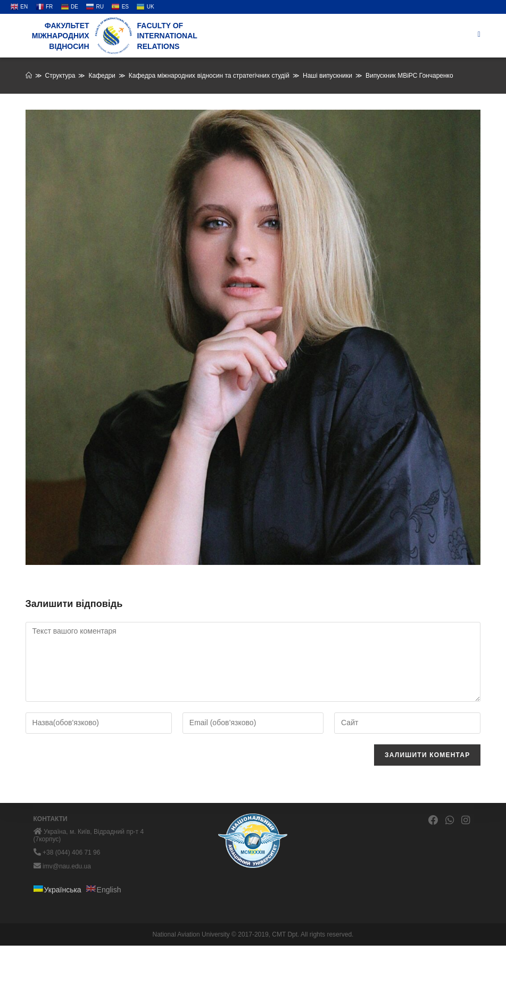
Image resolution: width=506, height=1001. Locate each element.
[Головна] (29, 75)
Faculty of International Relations (167, 36)
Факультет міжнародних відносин (60, 36)
